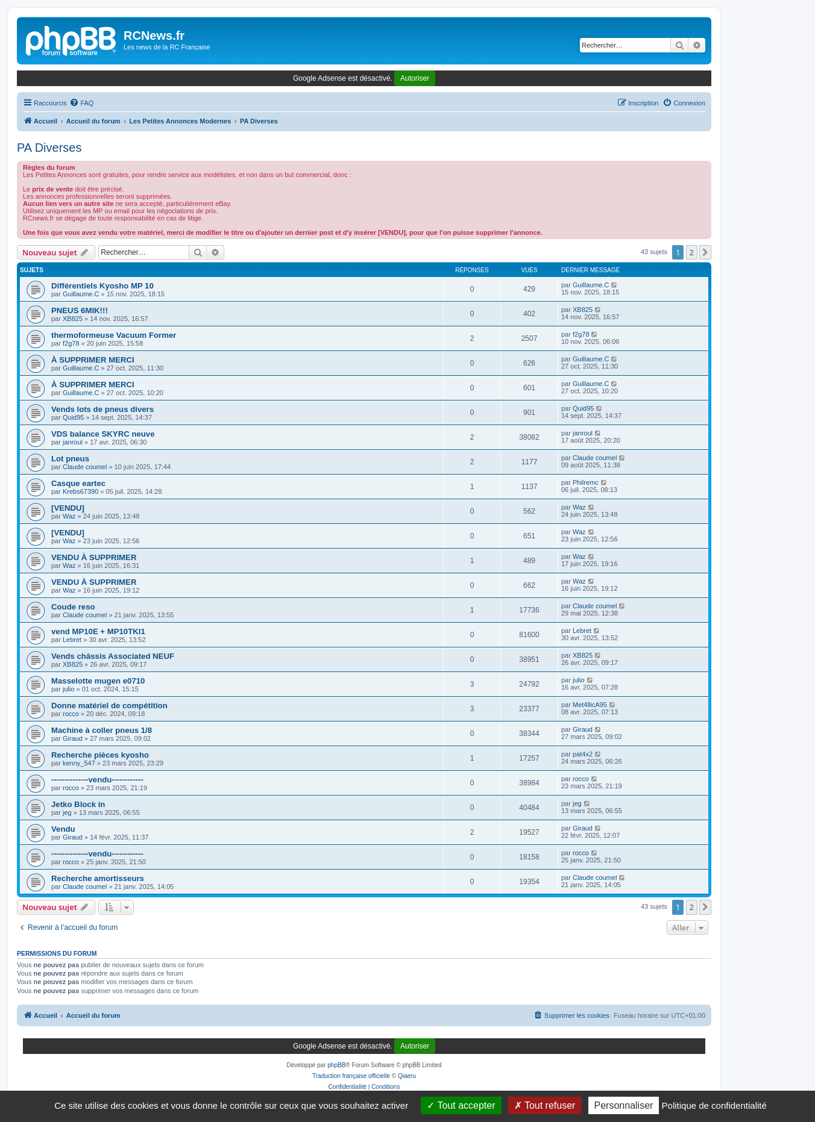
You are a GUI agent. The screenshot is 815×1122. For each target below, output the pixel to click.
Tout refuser (545, 1105)
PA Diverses (49, 147)
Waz (69, 516)
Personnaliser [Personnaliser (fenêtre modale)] (623, 1105)
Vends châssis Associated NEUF (112, 656)
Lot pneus (70, 458)
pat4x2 (583, 754)
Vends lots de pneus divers (102, 409)
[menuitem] (81, 103)
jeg (67, 812)
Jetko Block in (78, 804)
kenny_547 (79, 763)
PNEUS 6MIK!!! (79, 310)
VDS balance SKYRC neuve (103, 433)
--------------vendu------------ (97, 779)
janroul (73, 442)
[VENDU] (67, 508)
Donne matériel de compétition (109, 705)
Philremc (586, 482)
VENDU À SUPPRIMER (93, 557)
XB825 (73, 318)
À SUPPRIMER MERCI (92, 359)
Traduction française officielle (351, 1076)
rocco (71, 713)
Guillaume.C (81, 294)
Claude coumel (85, 466)
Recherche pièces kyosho (100, 754)
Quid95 (73, 417)
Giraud (73, 738)
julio (69, 689)
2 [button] (692, 252)
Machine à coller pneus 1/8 (101, 730)
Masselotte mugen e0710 (98, 680)
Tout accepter (461, 1105)
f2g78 (71, 343)
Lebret (72, 639)
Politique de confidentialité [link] (714, 1105)
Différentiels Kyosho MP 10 (102, 285)
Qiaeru (407, 1076)
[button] (705, 252)
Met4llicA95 (590, 704)
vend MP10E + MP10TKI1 (98, 631)
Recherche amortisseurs (97, 878)
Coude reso (73, 606)
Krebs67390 (80, 491)
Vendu (63, 829)
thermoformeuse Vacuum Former (113, 335)
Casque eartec (78, 483)
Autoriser (414, 78)
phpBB (336, 1065)
